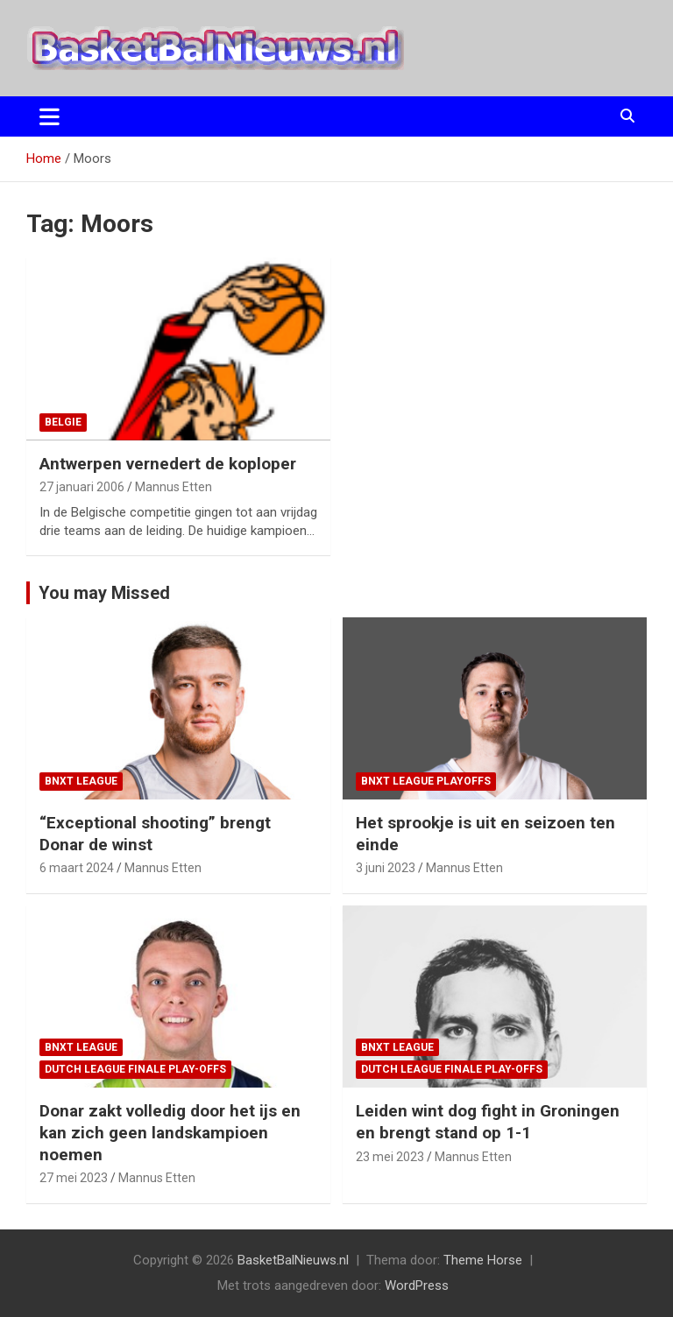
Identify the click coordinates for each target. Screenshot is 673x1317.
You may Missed (104, 592)
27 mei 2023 (73, 1178)
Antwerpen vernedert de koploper (167, 464)
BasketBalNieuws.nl (293, 1260)
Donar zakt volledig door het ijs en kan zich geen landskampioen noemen (170, 1132)
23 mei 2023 (390, 1157)
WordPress (417, 1285)
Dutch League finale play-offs (135, 1069)
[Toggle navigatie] (49, 116)
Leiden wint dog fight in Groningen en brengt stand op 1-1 (488, 1122)
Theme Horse (482, 1260)
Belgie (63, 422)
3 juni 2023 (385, 868)
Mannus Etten (173, 487)
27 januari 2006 (81, 487)
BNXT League (81, 781)
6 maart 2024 (76, 868)
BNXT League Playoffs (426, 781)
